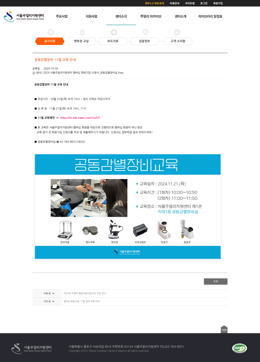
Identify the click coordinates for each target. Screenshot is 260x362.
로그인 (204, 3)
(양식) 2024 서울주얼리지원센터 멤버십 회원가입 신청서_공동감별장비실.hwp (78, 72)
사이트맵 (190, 3)
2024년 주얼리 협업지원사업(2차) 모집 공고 (85, 293)
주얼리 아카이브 (150, 16)
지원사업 (91, 16)
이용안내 (174, 3)
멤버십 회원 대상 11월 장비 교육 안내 (82, 301)
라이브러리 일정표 (210, 16)
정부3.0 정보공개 (154, 3)
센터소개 (180, 16)
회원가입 (218, 3)
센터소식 (121, 16)
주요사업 (61, 16)
